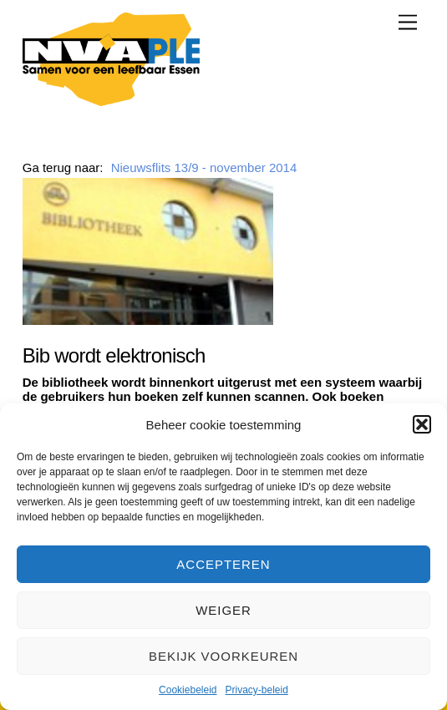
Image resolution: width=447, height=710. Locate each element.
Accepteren (223, 564)
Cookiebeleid (187, 690)
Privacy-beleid (257, 690)
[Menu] (407, 22)
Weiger (223, 610)
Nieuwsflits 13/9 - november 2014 (204, 167)
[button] (422, 424)
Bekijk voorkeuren (223, 656)
